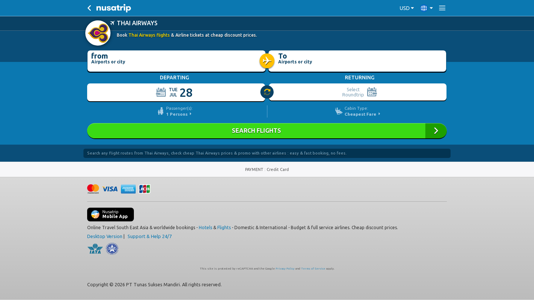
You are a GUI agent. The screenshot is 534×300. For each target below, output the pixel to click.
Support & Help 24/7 (150, 236)
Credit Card (278, 169)
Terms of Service (313, 268)
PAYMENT (254, 169)
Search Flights (267, 130)
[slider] (267, 92)
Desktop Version (104, 236)
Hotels (205, 227)
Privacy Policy (285, 268)
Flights (224, 227)
